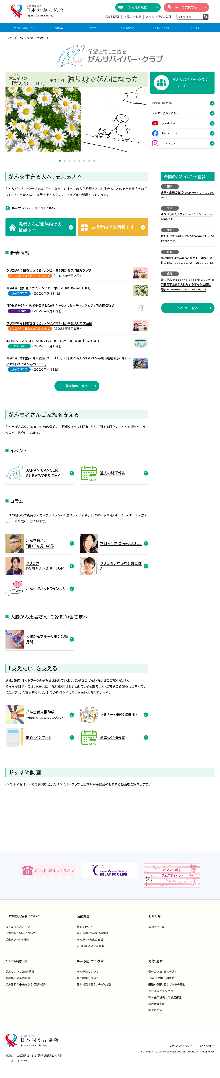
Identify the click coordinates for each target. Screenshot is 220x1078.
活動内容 (59, 28)
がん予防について (88, 972)
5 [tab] (79, 161)
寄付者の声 (155, 1010)
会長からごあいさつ (17, 927)
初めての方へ (85, 927)
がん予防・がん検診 (161, 28)
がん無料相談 (138, 7)
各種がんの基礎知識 (17, 978)
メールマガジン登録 (159, 16)
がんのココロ (19, 293)
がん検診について (88, 978)
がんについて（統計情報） (20, 972)
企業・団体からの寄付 (161, 978)
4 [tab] (74, 161)
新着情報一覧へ (77, 386)
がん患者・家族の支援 (90, 940)
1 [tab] (60, 161)
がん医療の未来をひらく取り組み (25, 984)
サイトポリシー (207, 1046)
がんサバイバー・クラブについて (34, 208)
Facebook (169, 133)
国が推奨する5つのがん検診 (94, 984)
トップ (8, 38)
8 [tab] (94, 161)
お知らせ (93, 28)
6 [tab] (84, 161)
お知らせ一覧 (156, 927)
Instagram (170, 143)
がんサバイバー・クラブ (32, 38)
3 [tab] (69, 161)
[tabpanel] (76, 112)
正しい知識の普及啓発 (90, 946)
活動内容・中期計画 (17, 940)
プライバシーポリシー (181, 1046)
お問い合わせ (133, 16)
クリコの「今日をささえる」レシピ (30, 276)
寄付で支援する (186, 7)
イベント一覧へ (187, 308)
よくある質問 (110, 16)
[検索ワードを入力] (190, 16)
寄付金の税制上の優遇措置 (165, 997)
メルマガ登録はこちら (165, 113)
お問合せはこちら (163, 103)
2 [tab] (65, 161)
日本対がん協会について (25, 28)
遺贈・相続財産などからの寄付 (167, 984)
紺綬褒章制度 (156, 1004)
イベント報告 (19, 311)
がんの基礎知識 (127, 28)
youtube (168, 123)
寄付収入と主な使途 (160, 991)
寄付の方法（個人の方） (162, 972)
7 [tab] (89, 161)
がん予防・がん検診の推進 (93, 933)
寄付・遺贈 (195, 28)
